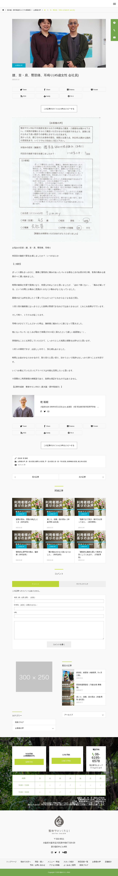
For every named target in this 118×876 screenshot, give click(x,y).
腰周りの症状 (39, 461)
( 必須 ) (24, 597)
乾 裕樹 (44, 402)
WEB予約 (29, 762)
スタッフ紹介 (69, 862)
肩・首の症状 (30, 461)
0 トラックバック (82, 584)
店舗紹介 (108, 862)
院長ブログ (19, 722)
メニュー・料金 (53, 862)
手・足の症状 (49, 461)
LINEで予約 (66, 761)
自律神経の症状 (72, 461)
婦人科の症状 (82, 461)
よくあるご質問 (70, 865)
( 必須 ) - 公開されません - (25, 605)
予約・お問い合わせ (37, 865)
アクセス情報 (54, 865)
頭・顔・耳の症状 (60, 461)
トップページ (11, 862)
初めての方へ (26, 862)
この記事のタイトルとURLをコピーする (59, 109)
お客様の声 (18, 65)
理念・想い (39, 862)
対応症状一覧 (83, 862)
